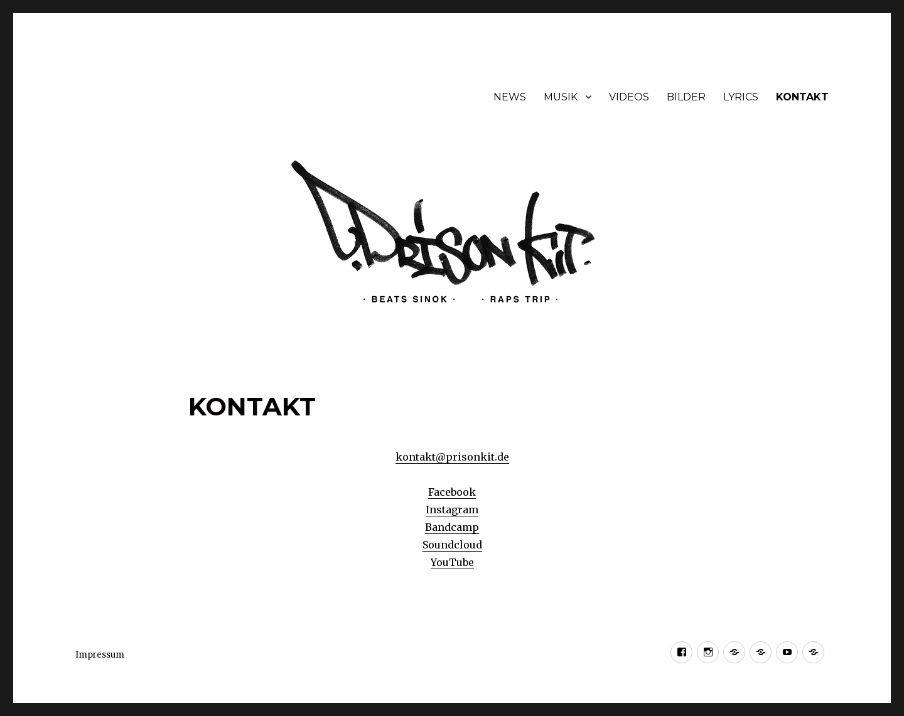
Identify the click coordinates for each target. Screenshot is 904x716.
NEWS (509, 97)
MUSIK (561, 97)
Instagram (452, 509)
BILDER (686, 97)
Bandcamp (452, 527)
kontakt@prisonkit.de (452, 457)
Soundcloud (452, 544)
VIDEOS (629, 97)
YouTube (452, 562)
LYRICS (740, 97)
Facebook (452, 492)
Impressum (99, 654)
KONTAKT (802, 97)
